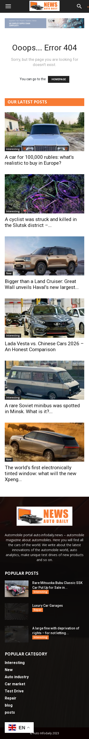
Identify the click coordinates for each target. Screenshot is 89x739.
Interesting (13, 149)
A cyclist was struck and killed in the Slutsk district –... (41, 222)
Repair (38, 609)
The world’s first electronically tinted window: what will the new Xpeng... (40, 473)
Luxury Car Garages (47, 605)
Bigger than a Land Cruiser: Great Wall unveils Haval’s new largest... (42, 284)
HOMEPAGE (59, 79)
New (8, 273)
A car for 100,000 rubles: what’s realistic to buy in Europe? (39, 160)
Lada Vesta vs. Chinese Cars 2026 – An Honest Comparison (44, 346)
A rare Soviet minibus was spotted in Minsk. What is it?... (42, 408)
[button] (8, 6)
